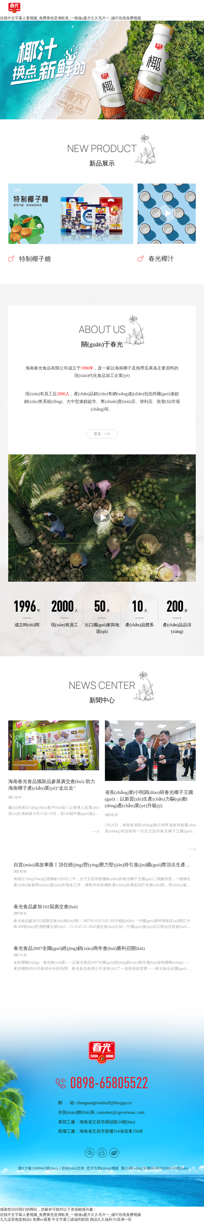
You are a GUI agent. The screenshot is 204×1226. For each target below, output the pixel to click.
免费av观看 (42, 1223)
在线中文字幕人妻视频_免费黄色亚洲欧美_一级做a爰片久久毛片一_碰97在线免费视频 (70, 18)
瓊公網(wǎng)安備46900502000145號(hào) (154, 1172)
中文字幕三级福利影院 (70, 1223)
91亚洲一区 (122, 1223)
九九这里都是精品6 (16, 1223)
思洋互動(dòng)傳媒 (103, 1172)
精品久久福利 (101, 1223)
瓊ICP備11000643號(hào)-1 (39, 1172)
